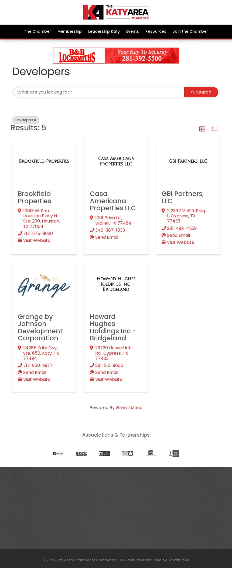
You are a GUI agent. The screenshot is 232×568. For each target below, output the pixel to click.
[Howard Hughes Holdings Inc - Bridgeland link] (116, 284)
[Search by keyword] (99, 92)
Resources (155, 31)
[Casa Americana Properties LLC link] (116, 161)
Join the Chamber (190, 31)
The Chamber (37, 31)
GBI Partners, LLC (183, 197)
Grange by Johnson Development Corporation (40, 327)
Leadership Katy (104, 31)
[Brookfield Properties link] (44, 161)
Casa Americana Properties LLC (113, 200)
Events (132, 31)
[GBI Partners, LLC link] (188, 161)
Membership (69, 31)
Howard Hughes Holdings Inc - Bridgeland (113, 327)
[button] (202, 129)
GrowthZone (129, 407)
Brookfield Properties (34, 197)
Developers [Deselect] (25, 120)
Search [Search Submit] (201, 92)
